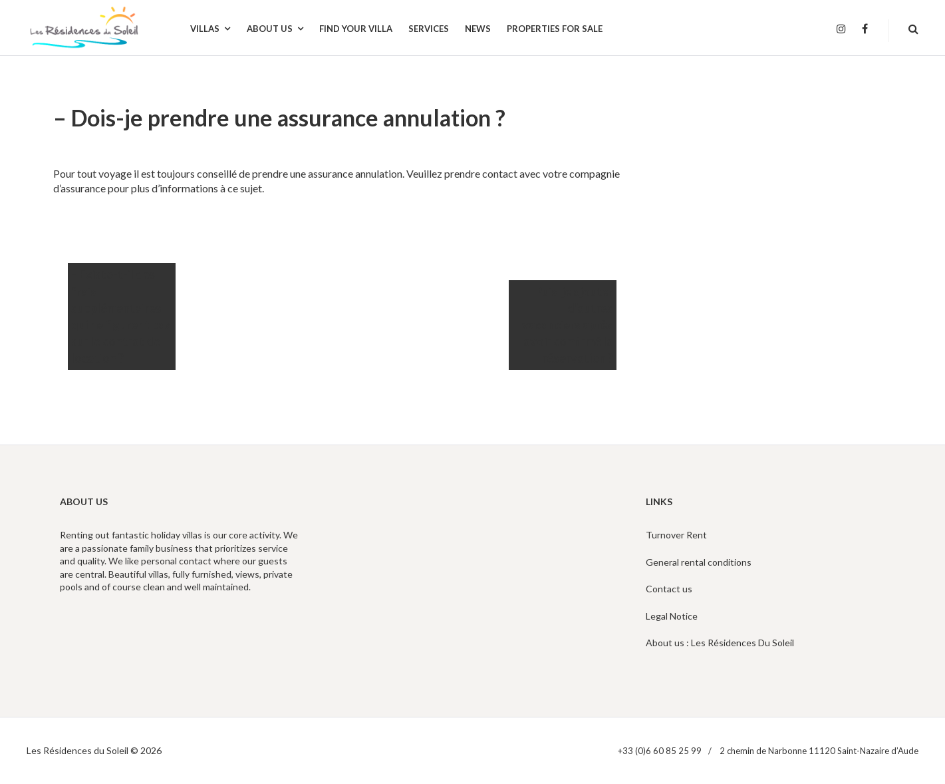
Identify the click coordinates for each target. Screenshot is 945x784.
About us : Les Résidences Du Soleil (720, 642)
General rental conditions (698, 562)
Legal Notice (672, 616)
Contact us (669, 588)
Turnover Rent (676, 534)
